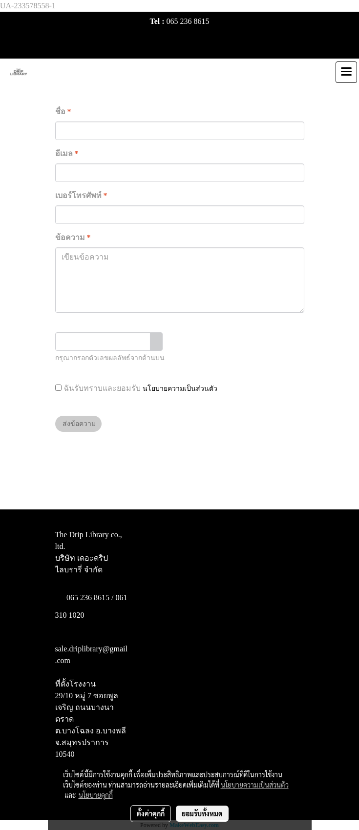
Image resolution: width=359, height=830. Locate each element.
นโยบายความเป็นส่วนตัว (180, 388)
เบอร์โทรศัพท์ (81, 195)
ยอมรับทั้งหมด (202, 813)
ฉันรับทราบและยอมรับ (136, 388)
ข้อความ (73, 237)
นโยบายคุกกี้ (96, 794)
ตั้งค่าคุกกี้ (151, 813)
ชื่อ (63, 111)
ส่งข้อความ (78, 423)
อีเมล (67, 153)
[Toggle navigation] (346, 72)
